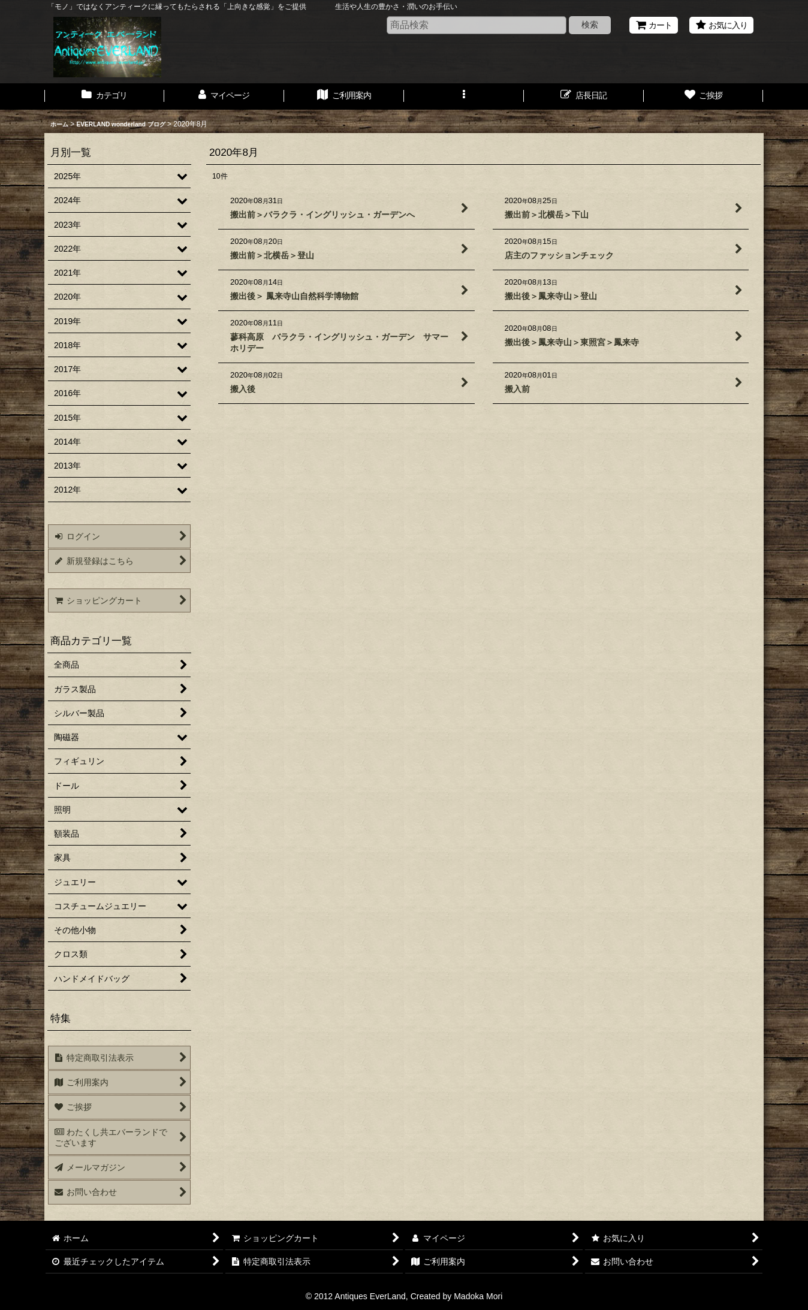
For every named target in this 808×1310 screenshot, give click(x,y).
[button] (464, 96)
